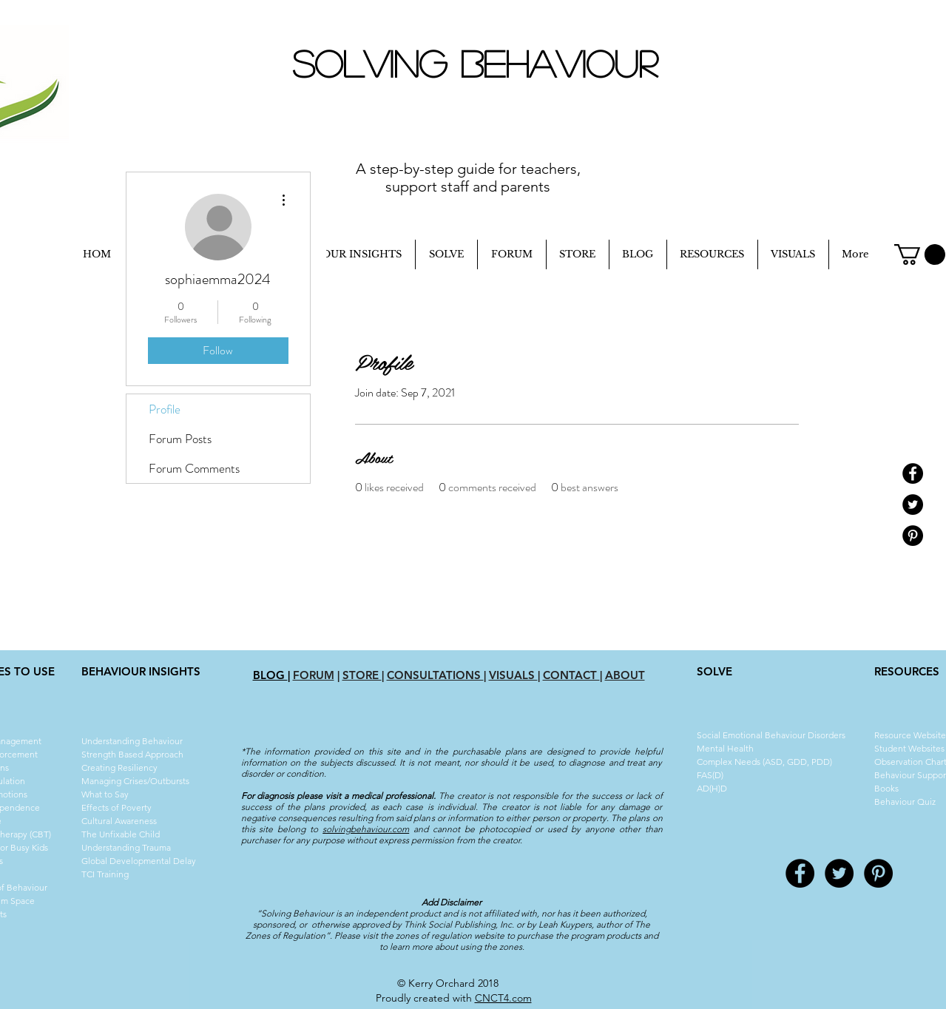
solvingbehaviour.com (365, 828)
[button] (919, 254)
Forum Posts (180, 439)
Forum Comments (194, 468)
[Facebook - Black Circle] (912, 473)
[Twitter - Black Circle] (912, 504)
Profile (164, 409)
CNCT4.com (503, 998)
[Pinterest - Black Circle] (912, 535)
